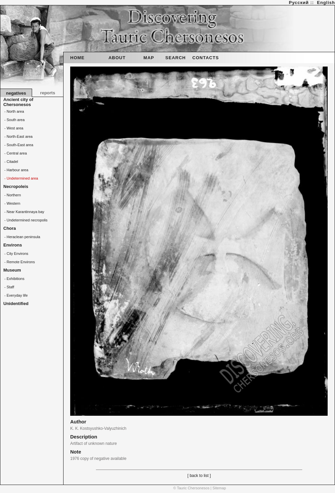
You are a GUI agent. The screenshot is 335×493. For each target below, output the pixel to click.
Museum (12, 270)
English (326, 2)
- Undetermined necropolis (25, 220)
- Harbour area (15, 170)
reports (47, 92)
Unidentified (15, 303)
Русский (299, 2)
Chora (9, 228)
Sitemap (219, 488)
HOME (77, 57)
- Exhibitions (13, 279)
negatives (16, 93)
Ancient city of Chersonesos (18, 102)
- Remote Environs (19, 262)
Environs (12, 245)
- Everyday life (15, 295)
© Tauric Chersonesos (191, 488)
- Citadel (10, 162)
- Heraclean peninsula (21, 237)
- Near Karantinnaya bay (23, 212)
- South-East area (18, 145)
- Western (11, 203)
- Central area (15, 153)
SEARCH (175, 57)
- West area (13, 128)
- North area (13, 111)
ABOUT (116, 57)
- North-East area (17, 136)
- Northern (12, 195)
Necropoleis (15, 186)
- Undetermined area (20, 178)
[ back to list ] (199, 475)
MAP (148, 57)
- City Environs (15, 254)
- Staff (8, 287)
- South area (14, 120)
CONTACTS (205, 57)
